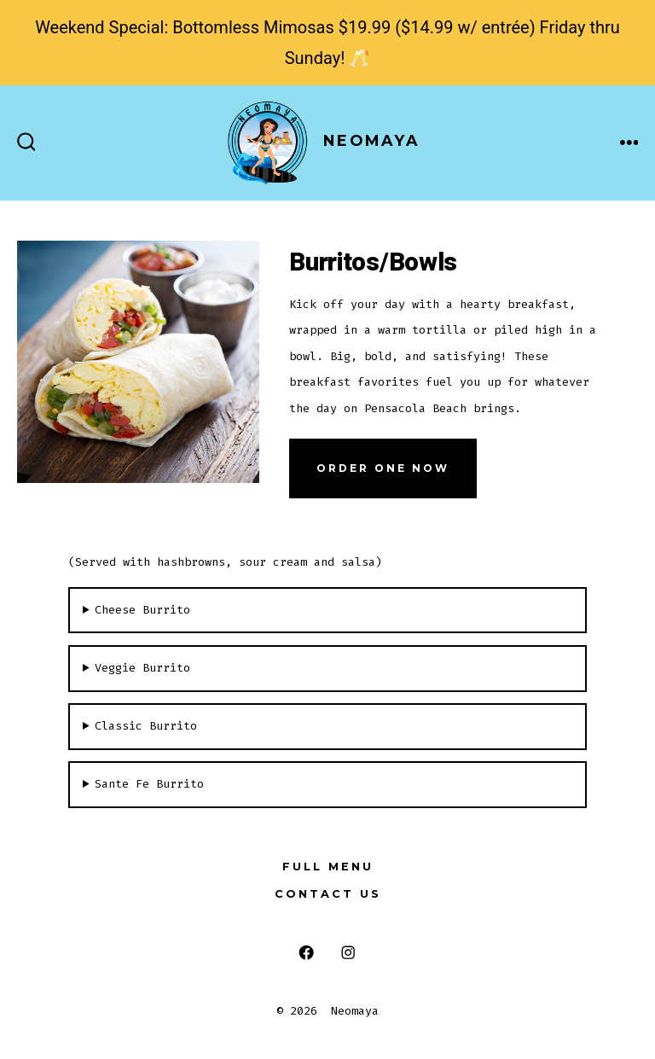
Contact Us (328, 893)
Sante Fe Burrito (149, 784)
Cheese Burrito (142, 609)
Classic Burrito (146, 726)
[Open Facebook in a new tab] (306, 952)
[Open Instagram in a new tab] (348, 952)
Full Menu (328, 866)
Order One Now (382, 468)
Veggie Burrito (142, 667)
